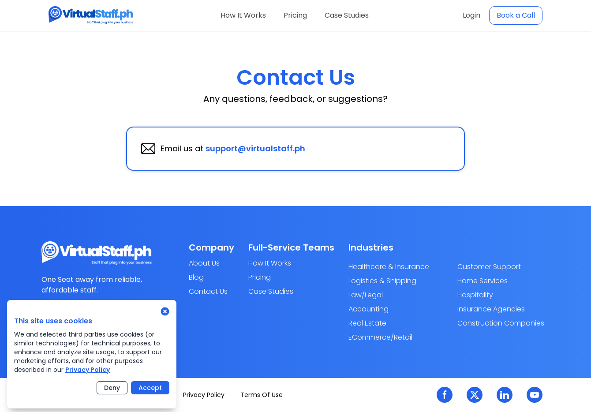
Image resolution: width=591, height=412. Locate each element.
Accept (150, 387)
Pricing (295, 15)
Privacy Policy (87, 369)
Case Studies (347, 15)
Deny (112, 387)
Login (471, 15)
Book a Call (516, 15)
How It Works (243, 15)
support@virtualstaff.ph (255, 148)
